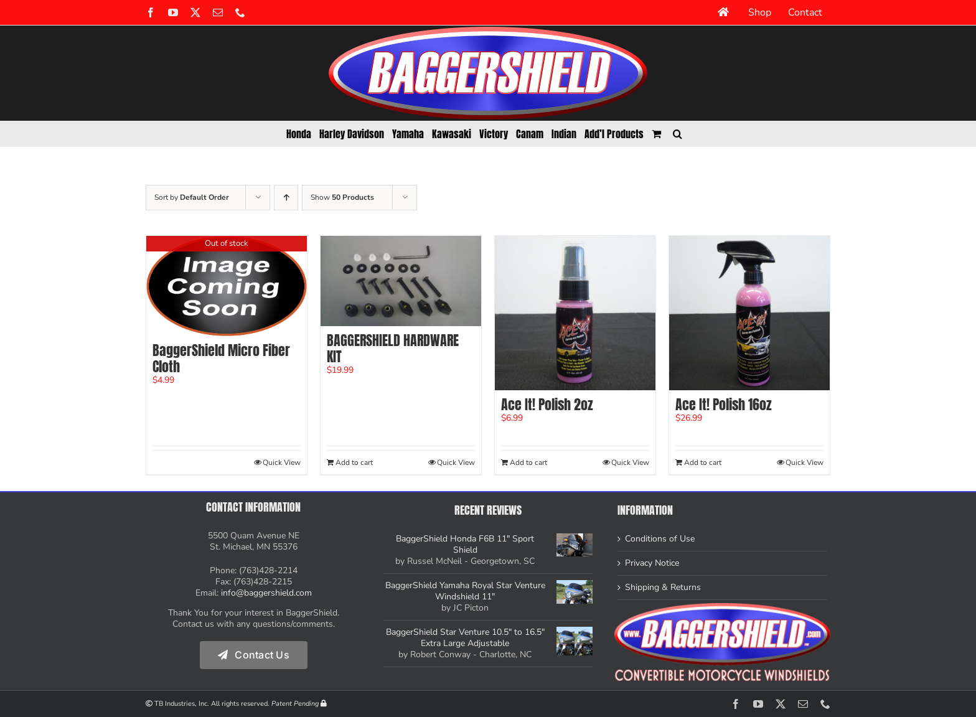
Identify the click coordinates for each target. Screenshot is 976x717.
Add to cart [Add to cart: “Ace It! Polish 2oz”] (528, 462)
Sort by (191, 197)
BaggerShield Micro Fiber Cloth (221, 358)
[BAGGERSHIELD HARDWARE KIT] (401, 281)
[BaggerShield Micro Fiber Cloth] (226, 286)
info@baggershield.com (266, 593)
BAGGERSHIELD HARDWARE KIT (393, 348)
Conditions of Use (660, 539)
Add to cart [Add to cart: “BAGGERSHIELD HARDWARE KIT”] (354, 462)
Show (342, 197)
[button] (677, 133)
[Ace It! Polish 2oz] (575, 313)
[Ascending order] (286, 197)
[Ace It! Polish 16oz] (749, 313)
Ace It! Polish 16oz (723, 404)
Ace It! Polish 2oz (547, 404)
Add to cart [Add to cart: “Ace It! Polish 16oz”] (702, 462)
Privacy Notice (652, 563)
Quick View (282, 462)
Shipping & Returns (663, 587)
